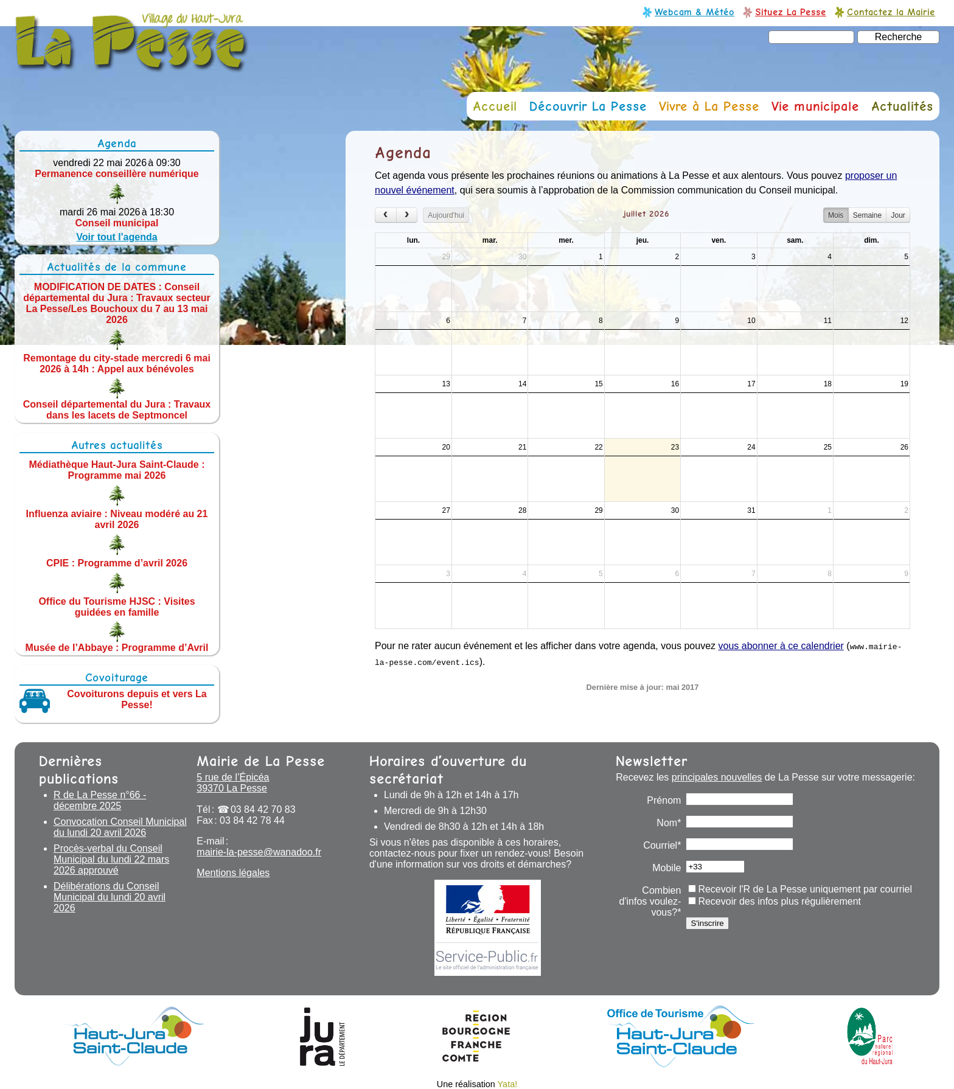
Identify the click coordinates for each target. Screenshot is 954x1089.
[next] (407, 215)
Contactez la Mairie (891, 12)
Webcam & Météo (694, 12)
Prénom (664, 800)
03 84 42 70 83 (263, 809)
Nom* (668, 823)
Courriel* (662, 845)
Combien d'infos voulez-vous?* (650, 901)
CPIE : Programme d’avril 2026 (116, 563)
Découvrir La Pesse (588, 106)
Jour (898, 215)
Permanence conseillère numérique (116, 174)
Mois (835, 215)
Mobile (666, 868)
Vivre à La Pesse (709, 106)
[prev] (386, 215)
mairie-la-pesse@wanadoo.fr (259, 852)
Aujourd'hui (446, 215)
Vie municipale (815, 106)
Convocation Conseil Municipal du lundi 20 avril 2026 (120, 827)
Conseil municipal (117, 223)
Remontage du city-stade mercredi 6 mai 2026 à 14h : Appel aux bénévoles (117, 363)
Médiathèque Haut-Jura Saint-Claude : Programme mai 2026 (117, 470)
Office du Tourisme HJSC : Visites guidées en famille (116, 606)
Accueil (495, 106)
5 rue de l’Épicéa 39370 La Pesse (233, 782)
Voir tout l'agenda (116, 237)
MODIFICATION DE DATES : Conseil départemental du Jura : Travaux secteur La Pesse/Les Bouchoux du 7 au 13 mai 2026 (117, 303)
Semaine (867, 215)
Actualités (902, 106)
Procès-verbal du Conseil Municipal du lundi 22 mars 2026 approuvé (111, 859)
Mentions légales (233, 873)
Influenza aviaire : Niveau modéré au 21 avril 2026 (117, 519)
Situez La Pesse (790, 12)
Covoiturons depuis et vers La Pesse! (136, 699)
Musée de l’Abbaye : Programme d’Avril (117, 647)
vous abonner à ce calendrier (781, 646)
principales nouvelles (717, 777)
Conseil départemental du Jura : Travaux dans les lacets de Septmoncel (117, 409)
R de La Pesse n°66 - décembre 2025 (100, 800)
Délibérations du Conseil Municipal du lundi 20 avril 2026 (109, 897)
